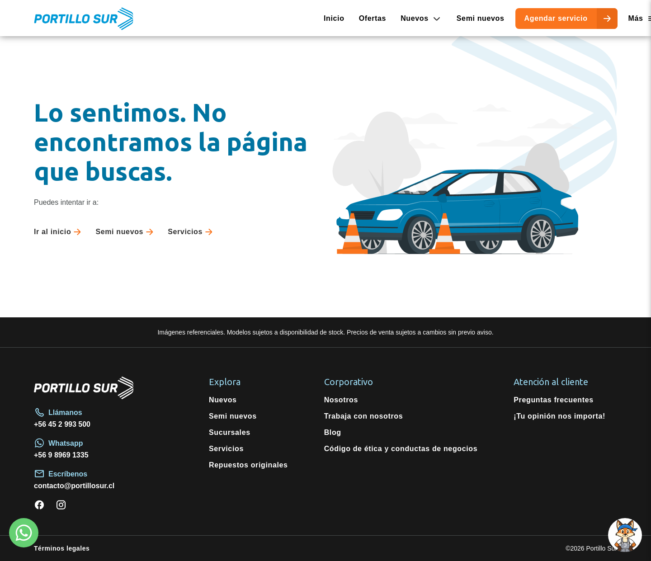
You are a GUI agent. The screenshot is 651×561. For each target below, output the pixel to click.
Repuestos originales (248, 465)
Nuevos (223, 400)
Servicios (192, 231)
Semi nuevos (481, 18)
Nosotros (341, 400)
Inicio (334, 18)
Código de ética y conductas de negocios (401, 449)
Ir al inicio (59, 231)
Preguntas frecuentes (553, 400)
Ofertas (373, 18)
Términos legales (62, 548)
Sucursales (229, 432)
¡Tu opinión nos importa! (559, 416)
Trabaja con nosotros (363, 416)
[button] (625, 535)
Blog (332, 432)
